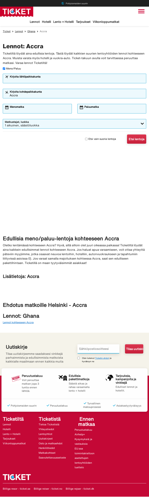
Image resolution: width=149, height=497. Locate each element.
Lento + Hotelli (63, 21)
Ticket (7, 32)
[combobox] (77, 80)
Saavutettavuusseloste (52, 458)
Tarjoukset (83, 21)
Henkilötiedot (47, 448)
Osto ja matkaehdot (50, 444)
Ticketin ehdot (102, 359)
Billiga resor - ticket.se (16, 489)
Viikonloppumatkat (106, 21)
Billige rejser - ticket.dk (80, 489)
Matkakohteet (47, 453)
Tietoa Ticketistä (49, 425)
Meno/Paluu (12, 69)
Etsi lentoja (136, 139)
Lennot (35, 21)
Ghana (31, 32)
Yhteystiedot (46, 429)
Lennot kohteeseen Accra (18, 323)
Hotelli (46, 21)
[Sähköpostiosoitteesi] (98, 349)
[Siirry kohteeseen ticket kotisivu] (16, 11)
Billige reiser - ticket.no (48, 489)
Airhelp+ (80, 435)
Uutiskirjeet (46, 439)
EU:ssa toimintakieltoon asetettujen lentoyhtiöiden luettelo (84, 458)
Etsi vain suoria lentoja (100, 139)
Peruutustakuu (83, 430)
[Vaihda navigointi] (141, 11)
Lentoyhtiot (45, 434)
